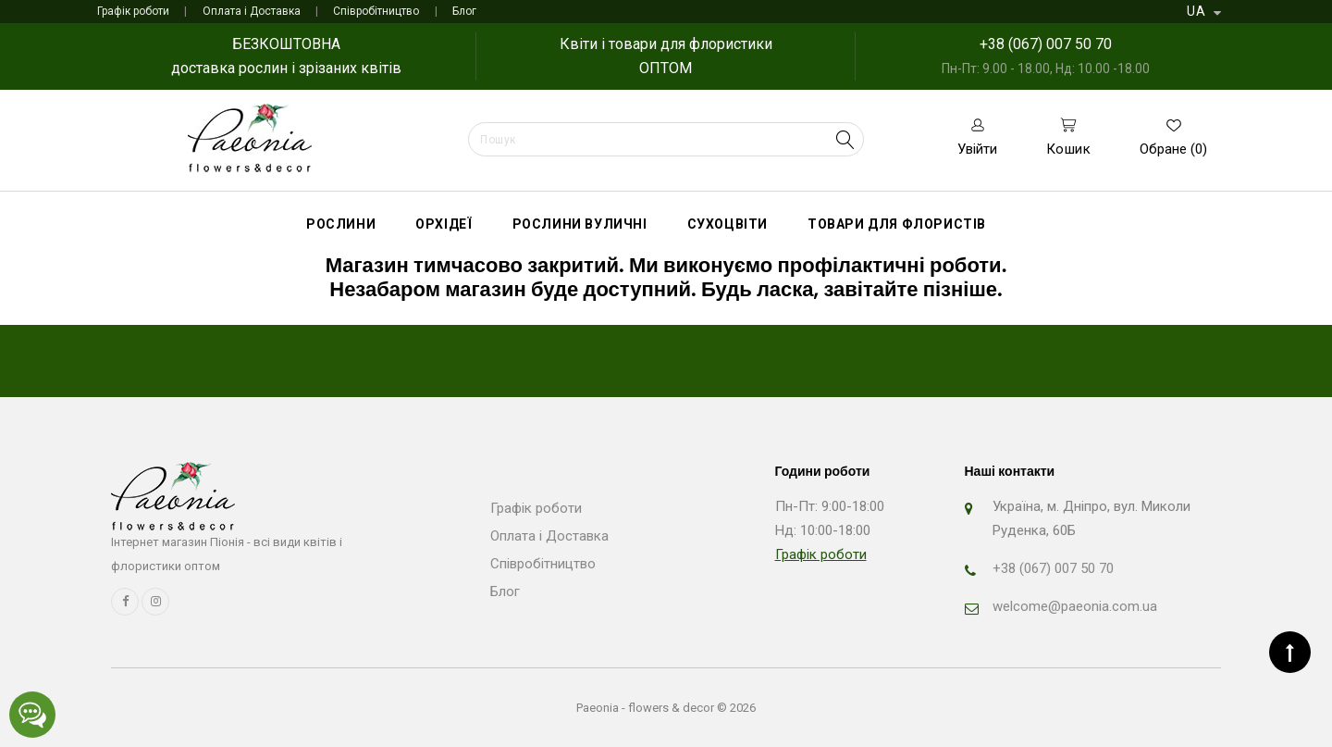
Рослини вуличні (580, 224)
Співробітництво (376, 11)
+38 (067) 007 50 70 (1046, 44)
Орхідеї (443, 224)
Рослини (341, 224)
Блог (464, 11)
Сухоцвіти (727, 224)
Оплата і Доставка (252, 11)
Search (845, 140)
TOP (1290, 652)
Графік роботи (133, 11)
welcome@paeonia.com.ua (1075, 606)
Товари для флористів (897, 224)
